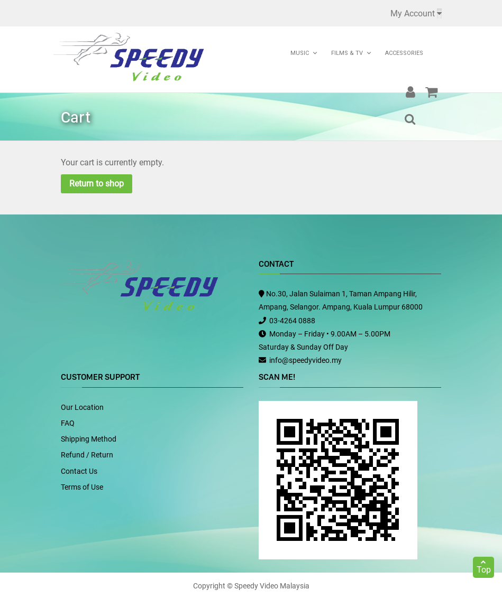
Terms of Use (82, 487)
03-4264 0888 (292, 320)
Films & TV (347, 53)
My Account (412, 13)
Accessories (404, 53)
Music (299, 53)
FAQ (68, 423)
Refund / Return (87, 455)
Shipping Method (88, 439)
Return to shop (96, 184)
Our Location (82, 407)
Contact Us (79, 471)
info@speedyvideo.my (305, 360)
